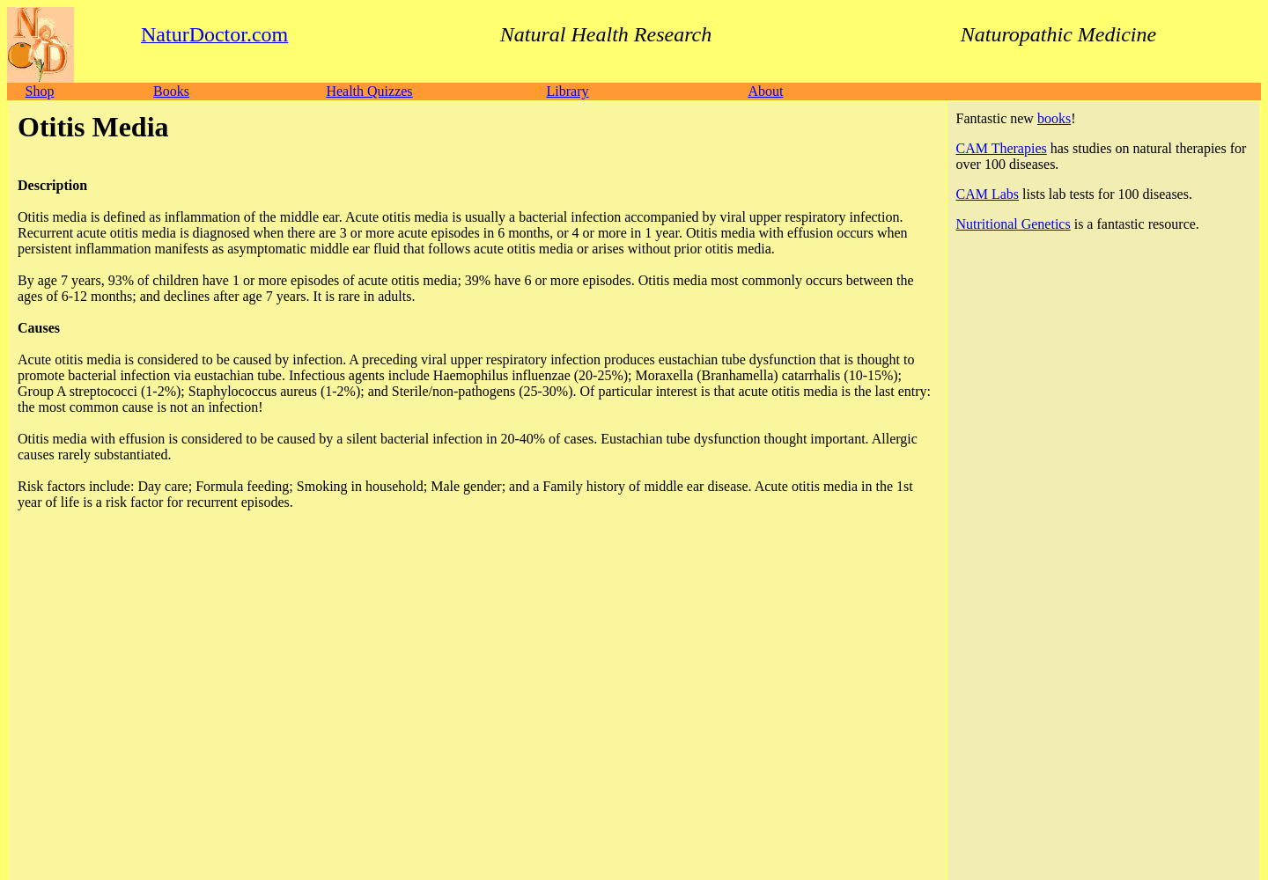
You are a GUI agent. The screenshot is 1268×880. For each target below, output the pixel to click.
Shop (40, 91)
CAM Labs (988, 194)
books (1054, 118)
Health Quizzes (369, 91)
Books (171, 91)
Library (568, 91)
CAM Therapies (1001, 148)
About (765, 91)
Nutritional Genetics (1013, 223)
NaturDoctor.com (91, 750)
